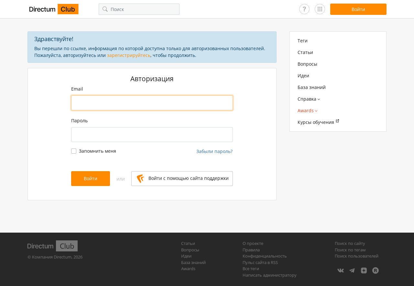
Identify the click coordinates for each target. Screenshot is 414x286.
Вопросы (307, 64)
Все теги (251, 268)
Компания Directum (51, 257)
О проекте (253, 243)
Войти (90, 178)
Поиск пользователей (356, 256)
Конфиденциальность (265, 256)
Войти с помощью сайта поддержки (183, 178)
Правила (251, 250)
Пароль (79, 120)
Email (77, 89)
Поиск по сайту (350, 243)
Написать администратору (270, 275)
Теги (303, 41)
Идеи (303, 75)
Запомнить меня (97, 151)
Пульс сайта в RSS (260, 262)
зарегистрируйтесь (128, 55)
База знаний (312, 87)
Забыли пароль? (214, 151)
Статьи (305, 52)
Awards (188, 268)
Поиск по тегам (350, 250)
